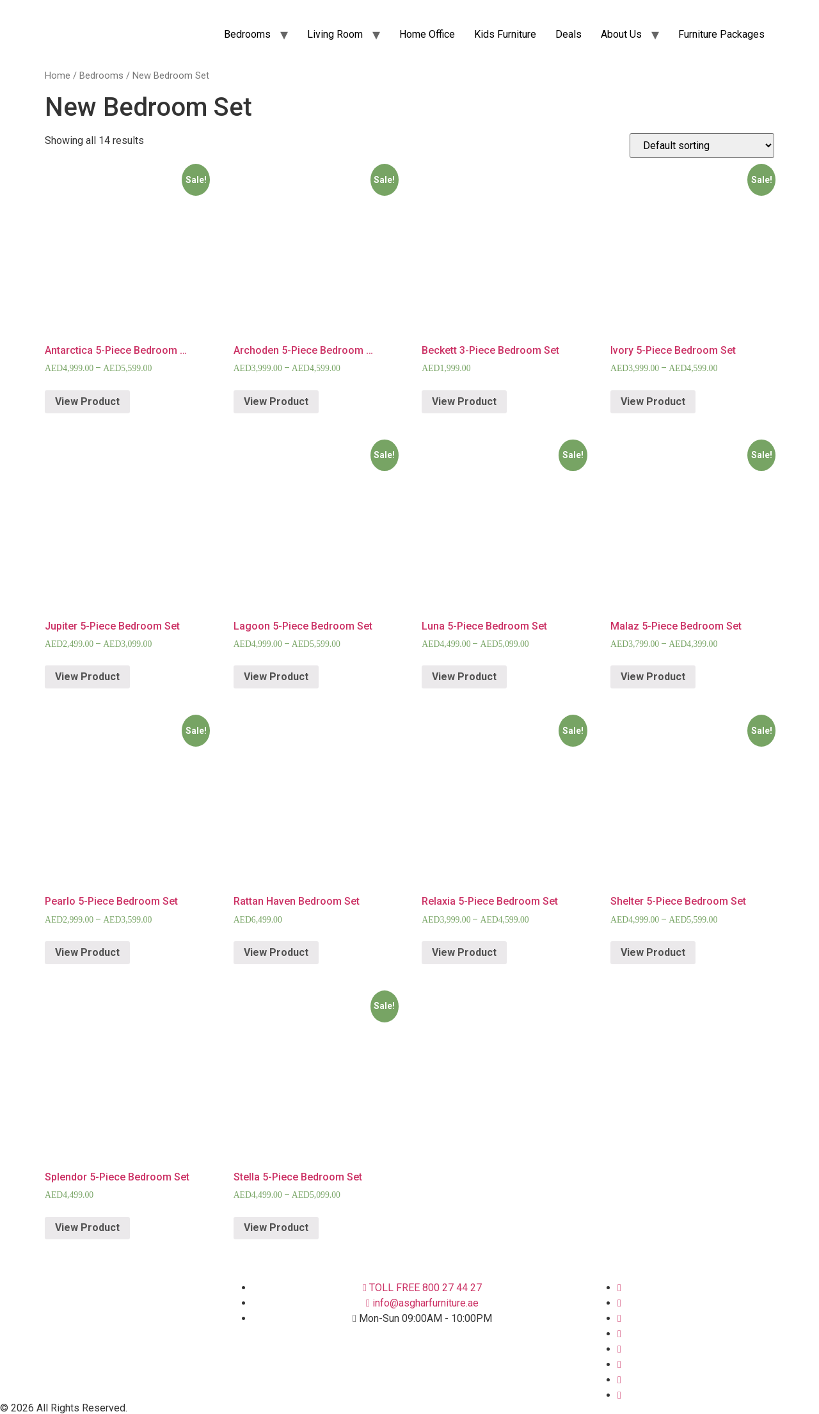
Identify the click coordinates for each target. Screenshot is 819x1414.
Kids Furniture (505, 34)
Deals (568, 34)
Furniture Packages (721, 34)
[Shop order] (702, 145)
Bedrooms (247, 34)
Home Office (427, 34)
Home (57, 75)
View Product (87, 401)
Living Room (335, 34)
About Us (621, 34)
